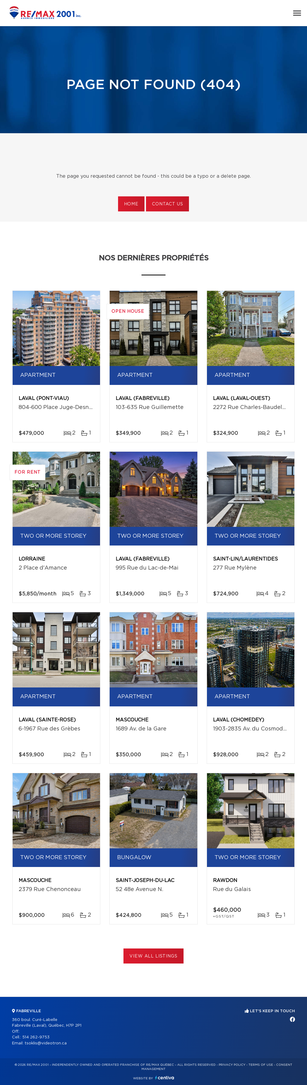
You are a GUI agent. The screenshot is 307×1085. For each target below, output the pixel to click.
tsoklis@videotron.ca (46, 1043)
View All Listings (153, 956)
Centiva (164, 1078)
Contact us (167, 204)
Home (131, 204)
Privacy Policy (232, 1064)
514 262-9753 (36, 1037)
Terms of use (260, 1064)
